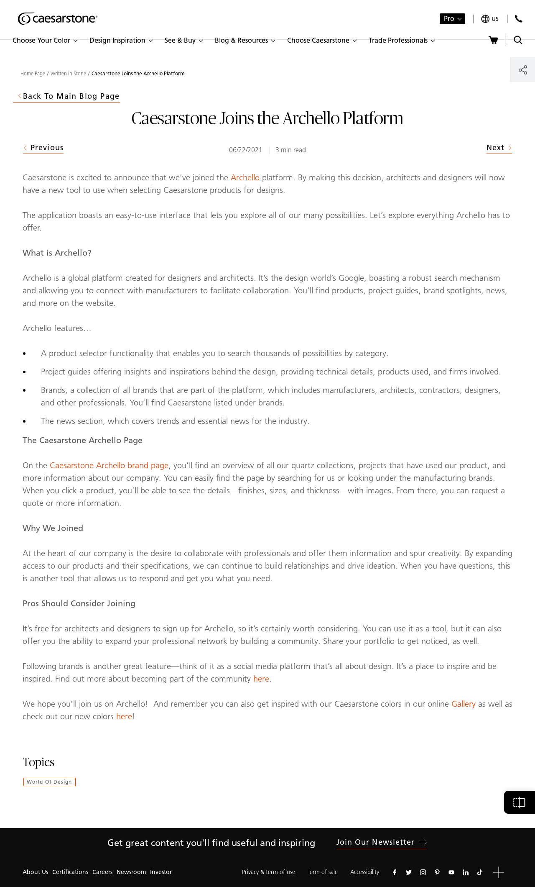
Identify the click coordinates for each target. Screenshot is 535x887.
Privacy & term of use (268, 872)
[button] (45, 41)
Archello (246, 177)
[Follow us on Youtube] (451, 872)
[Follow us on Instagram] (423, 872)
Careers (102, 872)
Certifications (70, 872)
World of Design (49, 782)
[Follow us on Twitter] (409, 872)
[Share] (522, 69)
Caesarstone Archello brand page (109, 465)
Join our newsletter (382, 842)
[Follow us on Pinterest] (437, 872)
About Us (35, 872)
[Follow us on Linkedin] (466, 872)
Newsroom (131, 872)
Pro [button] (449, 19)
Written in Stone (68, 73)
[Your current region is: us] (490, 19)
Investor (161, 872)
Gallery (464, 704)
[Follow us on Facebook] (394, 872)
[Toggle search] (518, 40)
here (261, 679)
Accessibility (364, 872)
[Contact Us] (518, 19)
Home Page (32, 73)
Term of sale (323, 872)
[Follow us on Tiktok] (480, 872)
